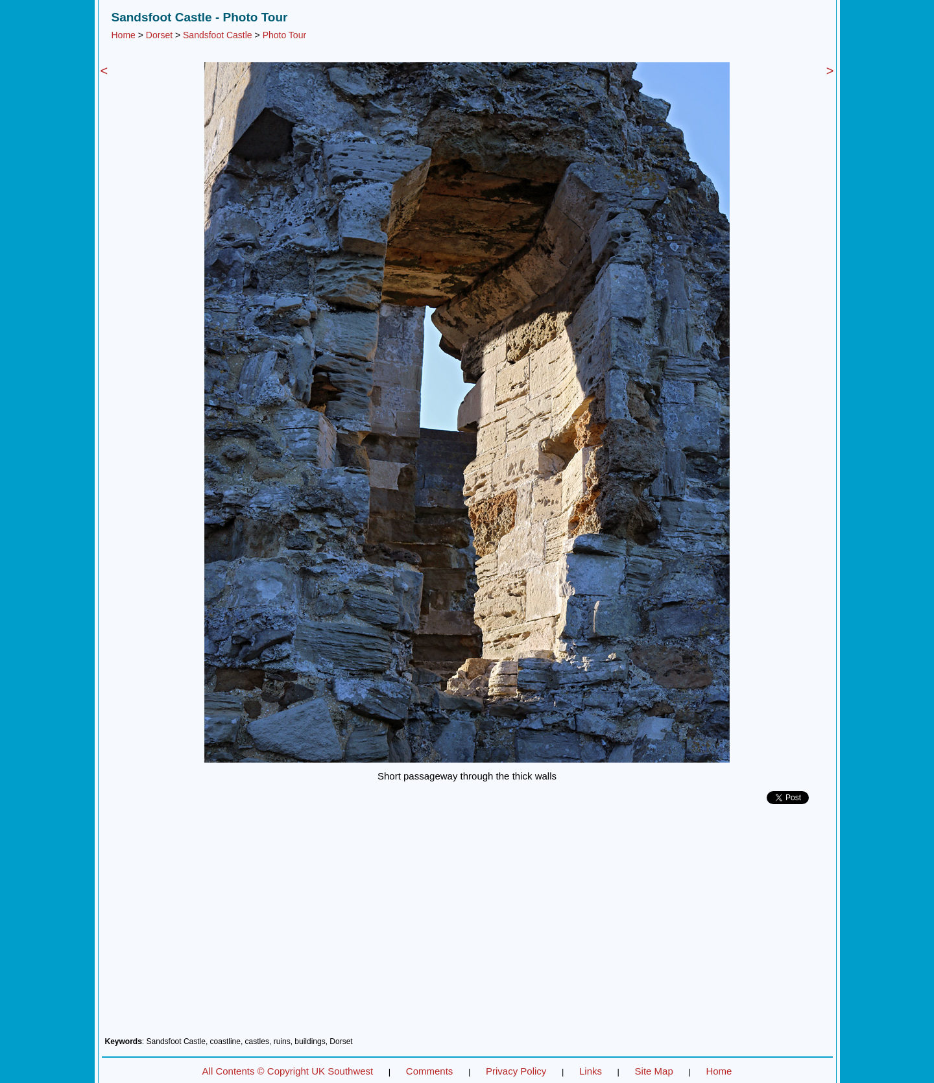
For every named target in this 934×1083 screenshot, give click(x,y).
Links (590, 1071)
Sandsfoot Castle (217, 35)
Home (124, 35)
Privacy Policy (516, 1071)
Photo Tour (284, 35)
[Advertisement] (467, 925)
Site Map (654, 1071)
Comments (429, 1071)
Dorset (159, 35)
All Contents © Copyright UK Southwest (288, 1071)
